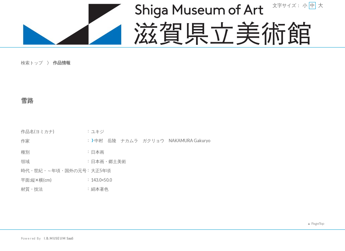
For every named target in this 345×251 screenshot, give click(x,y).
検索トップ (32, 62)
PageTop (317, 223)
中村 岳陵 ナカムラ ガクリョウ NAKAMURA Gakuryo (152, 140)
